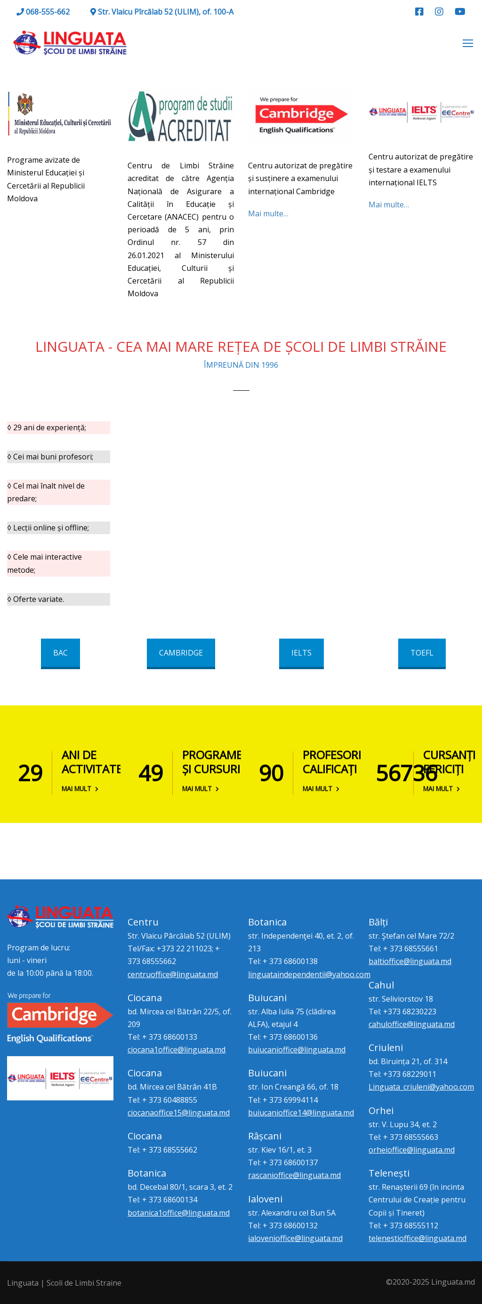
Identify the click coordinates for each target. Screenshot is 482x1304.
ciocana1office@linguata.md (176, 1049)
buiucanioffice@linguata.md (296, 1049)
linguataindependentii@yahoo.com (309, 974)
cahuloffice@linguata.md (412, 1024)
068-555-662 (43, 12)
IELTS (301, 653)
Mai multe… (268, 213)
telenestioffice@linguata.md (417, 1238)
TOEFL (422, 653)
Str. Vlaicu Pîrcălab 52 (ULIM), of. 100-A (161, 12)
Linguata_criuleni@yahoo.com (421, 1087)
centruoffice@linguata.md (173, 974)
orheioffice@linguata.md (412, 1150)
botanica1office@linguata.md (179, 1213)
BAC (60, 653)
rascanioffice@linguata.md (294, 1175)
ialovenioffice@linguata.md (295, 1238)
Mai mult (80, 786)
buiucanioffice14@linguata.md (301, 1112)
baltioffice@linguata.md (410, 961)
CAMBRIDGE (181, 653)
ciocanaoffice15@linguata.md (179, 1112)
